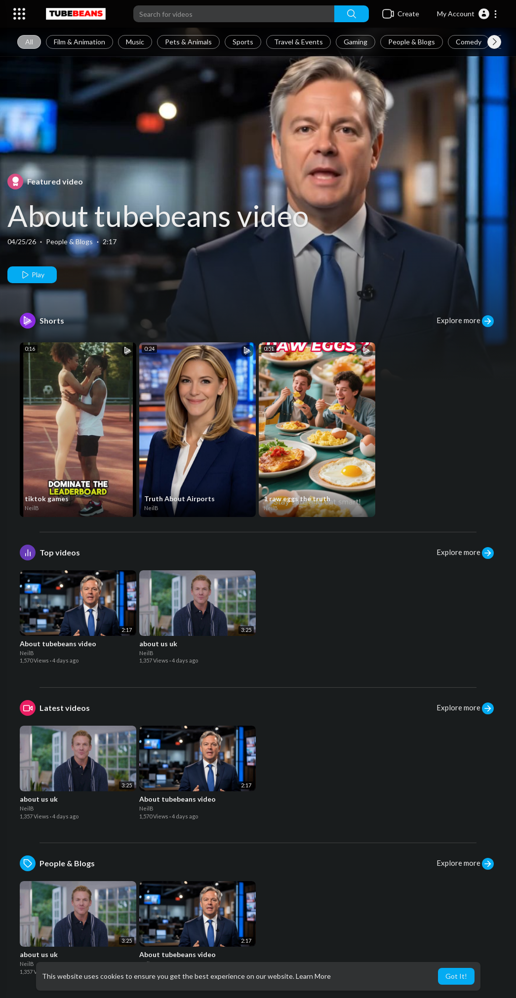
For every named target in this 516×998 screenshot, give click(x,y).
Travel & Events (298, 41)
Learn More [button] (313, 976)
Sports (243, 41)
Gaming (355, 41)
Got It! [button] (456, 976)
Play (32, 275)
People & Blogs (411, 41)
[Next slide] (494, 42)
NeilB (32, 508)
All (29, 41)
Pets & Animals (188, 41)
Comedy (468, 41)
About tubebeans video (158, 215)
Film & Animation (79, 41)
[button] (467, 13)
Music (135, 41)
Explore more (465, 321)
